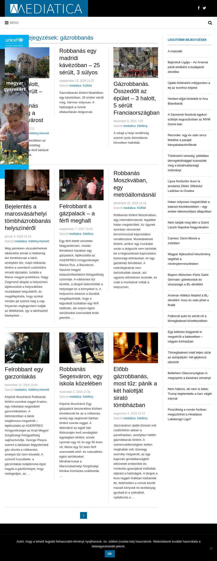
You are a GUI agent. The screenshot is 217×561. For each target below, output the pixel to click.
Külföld (87, 85)
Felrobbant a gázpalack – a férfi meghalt (77, 213)
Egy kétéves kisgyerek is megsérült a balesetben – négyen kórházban (185, 336)
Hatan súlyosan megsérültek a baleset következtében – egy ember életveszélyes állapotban (189, 206)
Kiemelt (44, 133)
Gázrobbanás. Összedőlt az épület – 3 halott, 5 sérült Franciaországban (136, 98)
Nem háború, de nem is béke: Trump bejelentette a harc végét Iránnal (190, 393)
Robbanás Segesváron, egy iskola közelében (80, 376)
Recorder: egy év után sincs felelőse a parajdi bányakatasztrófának (187, 140)
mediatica (75, 85)
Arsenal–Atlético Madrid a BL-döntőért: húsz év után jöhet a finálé (188, 300)
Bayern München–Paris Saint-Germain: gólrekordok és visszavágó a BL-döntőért (188, 279)
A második (175, 51)
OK (110, 553)
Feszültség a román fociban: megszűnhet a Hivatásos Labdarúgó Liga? (187, 414)
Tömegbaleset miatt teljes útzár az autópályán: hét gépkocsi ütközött (189, 357)
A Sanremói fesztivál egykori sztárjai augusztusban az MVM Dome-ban (189, 119)
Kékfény (33, 133)
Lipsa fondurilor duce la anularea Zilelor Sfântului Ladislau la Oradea (185, 186)
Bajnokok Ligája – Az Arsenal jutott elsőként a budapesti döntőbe (188, 67)
